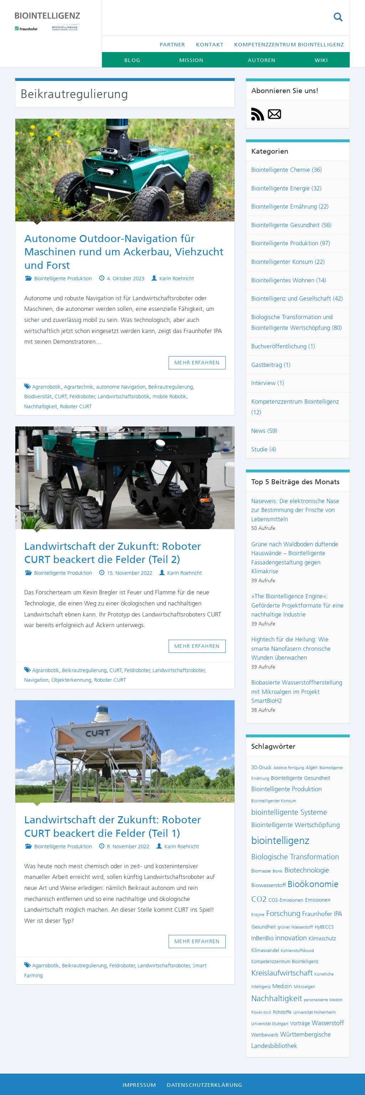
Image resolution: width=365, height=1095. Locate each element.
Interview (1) (267, 383)
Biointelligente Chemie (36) (286, 169)
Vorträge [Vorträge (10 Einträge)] (300, 1023)
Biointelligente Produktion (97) (290, 243)
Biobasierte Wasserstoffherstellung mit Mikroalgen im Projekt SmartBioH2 (296, 691)
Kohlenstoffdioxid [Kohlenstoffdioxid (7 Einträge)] (297, 950)
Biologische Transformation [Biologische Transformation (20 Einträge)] (295, 856)
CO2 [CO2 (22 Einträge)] (259, 899)
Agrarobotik (45, 670)
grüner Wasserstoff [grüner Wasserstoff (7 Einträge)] (295, 927)
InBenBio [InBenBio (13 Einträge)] (262, 938)
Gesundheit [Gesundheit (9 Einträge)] (263, 927)
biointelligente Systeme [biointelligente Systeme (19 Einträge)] (289, 812)
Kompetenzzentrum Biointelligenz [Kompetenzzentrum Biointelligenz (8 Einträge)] (284, 961)
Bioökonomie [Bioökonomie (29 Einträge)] (313, 884)
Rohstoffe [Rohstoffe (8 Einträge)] (282, 1012)
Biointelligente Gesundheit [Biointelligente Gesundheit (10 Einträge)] (300, 778)
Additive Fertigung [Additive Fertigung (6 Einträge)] (288, 768)
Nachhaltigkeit (40, 406)
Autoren (262, 60)
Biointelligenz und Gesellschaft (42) (297, 298)
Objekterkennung (71, 680)
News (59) (264, 430)
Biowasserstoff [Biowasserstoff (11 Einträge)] (268, 885)
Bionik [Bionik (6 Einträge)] (278, 871)
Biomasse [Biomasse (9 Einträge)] (261, 871)
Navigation (36, 680)
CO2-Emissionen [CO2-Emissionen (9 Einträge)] (285, 900)
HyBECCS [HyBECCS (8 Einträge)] (324, 927)
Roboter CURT (76, 406)
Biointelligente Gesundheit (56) (291, 225)
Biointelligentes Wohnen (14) (288, 280)
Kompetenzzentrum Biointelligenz (289, 44)
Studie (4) (263, 449)
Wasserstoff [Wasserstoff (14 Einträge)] (328, 1023)
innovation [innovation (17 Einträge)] (291, 938)
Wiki (321, 60)
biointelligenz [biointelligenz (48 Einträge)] (280, 840)
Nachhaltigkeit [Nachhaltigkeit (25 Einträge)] (276, 998)
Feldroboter (82, 396)
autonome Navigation (120, 387)
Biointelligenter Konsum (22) (288, 261)
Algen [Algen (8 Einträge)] (312, 767)
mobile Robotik (169, 396)
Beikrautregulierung (170, 387)
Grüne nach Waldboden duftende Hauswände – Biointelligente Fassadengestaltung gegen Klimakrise (294, 558)
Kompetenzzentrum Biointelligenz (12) (295, 407)
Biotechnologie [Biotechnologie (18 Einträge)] (306, 870)
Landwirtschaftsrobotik (124, 396)
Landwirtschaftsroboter (179, 670)
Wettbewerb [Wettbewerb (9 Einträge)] (264, 1035)
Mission (191, 60)
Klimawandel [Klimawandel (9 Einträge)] (265, 950)
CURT (61, 396)
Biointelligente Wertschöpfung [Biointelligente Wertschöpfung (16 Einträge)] (295, 825)
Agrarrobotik (46, 387)
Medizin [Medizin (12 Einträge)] (282, 986)
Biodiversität (38, 396)
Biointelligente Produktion (63, 278)
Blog (132, 60)
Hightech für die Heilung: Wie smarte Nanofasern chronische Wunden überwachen (291, 648)
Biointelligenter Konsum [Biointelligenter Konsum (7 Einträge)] (273, 800)
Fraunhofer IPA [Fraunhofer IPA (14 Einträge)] (322, 914)
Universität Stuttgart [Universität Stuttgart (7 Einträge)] (269, 1023)
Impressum (139, 1085)
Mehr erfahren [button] (197, 362)
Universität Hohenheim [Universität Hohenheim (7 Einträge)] (314, 1012)
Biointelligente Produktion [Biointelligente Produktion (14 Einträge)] (286, 789)
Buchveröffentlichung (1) (283, 346)
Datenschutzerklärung (204, 1085)
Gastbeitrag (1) (271, 364)
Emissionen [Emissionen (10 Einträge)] (317, 900)
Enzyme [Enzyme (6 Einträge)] (257, 914)
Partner (172, 44)
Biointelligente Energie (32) (286, 188)
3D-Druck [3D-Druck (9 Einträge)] (261, 767)
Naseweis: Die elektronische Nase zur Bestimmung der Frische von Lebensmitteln (295, 510)
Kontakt (210, 44)
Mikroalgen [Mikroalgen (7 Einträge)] (304, 986)
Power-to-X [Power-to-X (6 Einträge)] (261, 1012)
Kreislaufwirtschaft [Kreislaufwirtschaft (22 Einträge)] (282, 973)
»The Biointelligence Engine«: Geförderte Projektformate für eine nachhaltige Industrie (297, 605)
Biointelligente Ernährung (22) (290, 206)
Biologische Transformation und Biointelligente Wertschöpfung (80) (296, 322)
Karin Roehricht (176, 278)
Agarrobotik (45, 965)
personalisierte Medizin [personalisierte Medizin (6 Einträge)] (323, 1000)
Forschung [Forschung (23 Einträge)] (283, 913)
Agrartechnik (78, 387)
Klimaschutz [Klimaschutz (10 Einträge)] (322, 938)
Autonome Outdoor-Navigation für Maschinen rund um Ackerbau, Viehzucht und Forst (123, 251)
